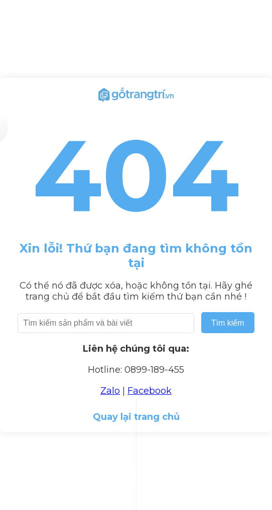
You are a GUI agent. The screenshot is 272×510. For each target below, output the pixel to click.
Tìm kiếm (227, 323)
